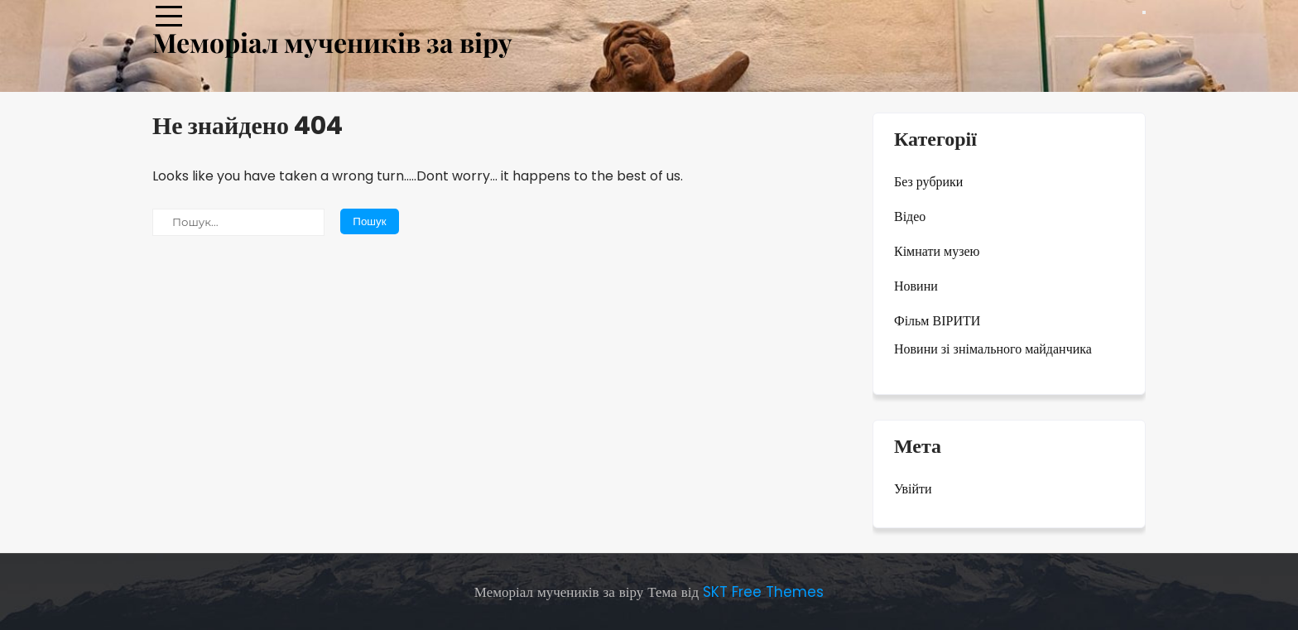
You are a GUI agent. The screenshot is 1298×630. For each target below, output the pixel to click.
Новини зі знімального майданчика (993, 348)
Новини (916, 286)
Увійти (913, 488)
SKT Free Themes (763, 592)
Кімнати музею (937, 251)
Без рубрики (928, 181)
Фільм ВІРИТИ (937, 320)
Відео (909, 216)
